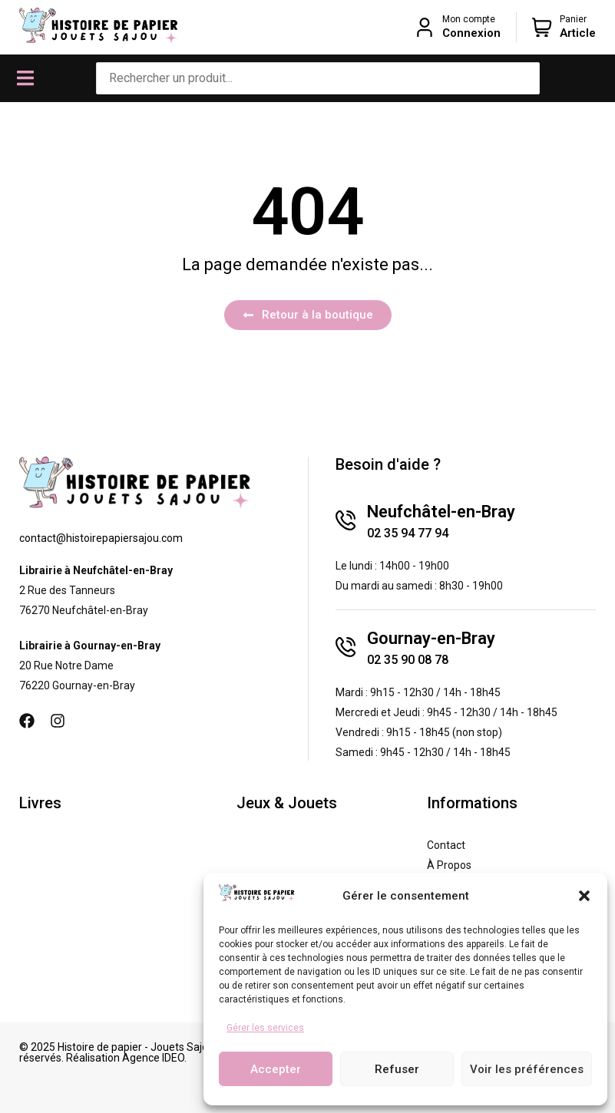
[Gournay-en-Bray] (345, 647)
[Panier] (542, 27)
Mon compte (468, 19)
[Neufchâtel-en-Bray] (345, 520)
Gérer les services (265, 1027)
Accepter (275, 1069)
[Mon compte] (425, 27)
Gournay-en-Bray (431, 638)
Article (578, 33)
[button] (584, 895)
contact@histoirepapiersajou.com (101, 538)
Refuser (397, 1069)
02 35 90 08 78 (407, 659)
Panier (573, 19)
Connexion (471, 33)
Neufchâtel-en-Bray (441, 511)
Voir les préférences (527, 1069)
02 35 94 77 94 (407, 533)
